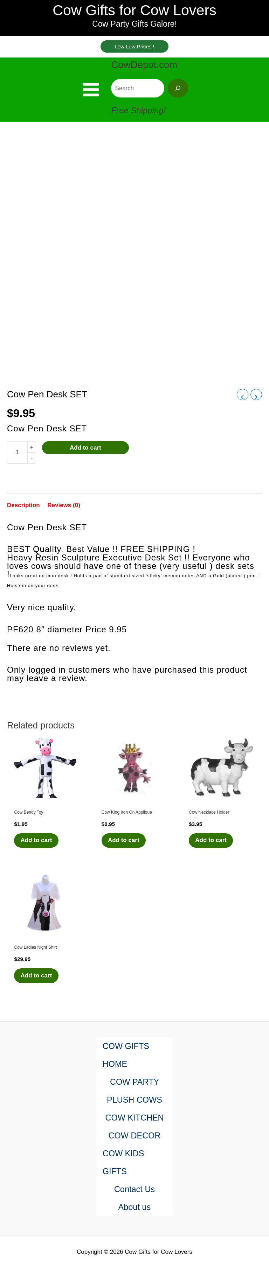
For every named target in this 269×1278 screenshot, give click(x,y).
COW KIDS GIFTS (124, 1162)
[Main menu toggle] (90, 96)
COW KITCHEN (135, 1118)
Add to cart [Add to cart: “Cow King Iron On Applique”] (124, 847)
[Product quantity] (17, 459)
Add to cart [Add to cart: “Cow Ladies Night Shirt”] (37, 983)
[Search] (178, 95)
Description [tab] (23, 512)
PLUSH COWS (134, 1100)
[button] (134, 52)
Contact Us (135, 1189)
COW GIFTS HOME (126, 1055)
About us (134, 1207)
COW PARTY (134, 1082)
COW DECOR (134, 1136)
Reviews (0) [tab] (63, 512)
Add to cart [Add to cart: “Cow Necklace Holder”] (211, 847)
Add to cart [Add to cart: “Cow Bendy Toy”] (37, 847)
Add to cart (85, 454)
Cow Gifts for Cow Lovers (134, 14)
